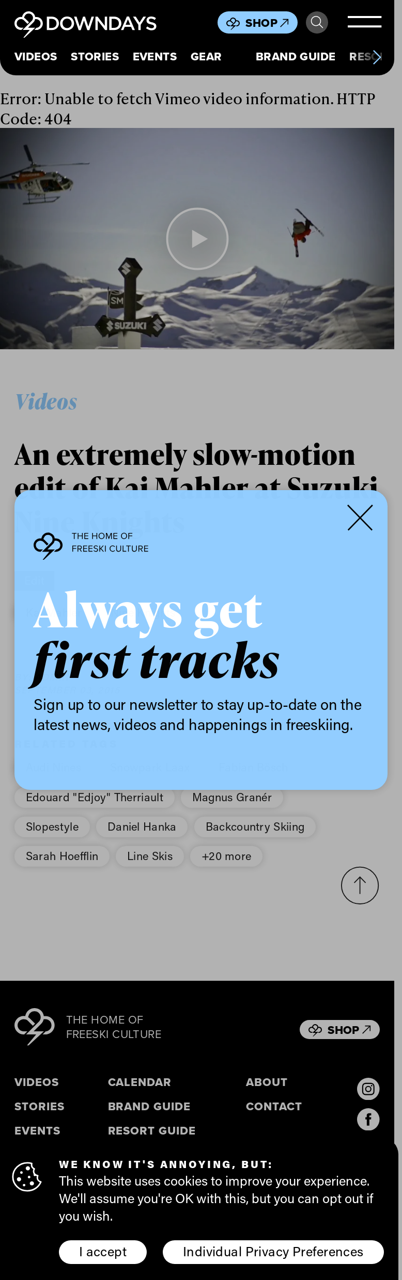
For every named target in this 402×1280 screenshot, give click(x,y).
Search (317, 22)
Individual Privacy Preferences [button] (273, 1252)
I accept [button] (103, 1252)
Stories (95, 56)
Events (155, 56)
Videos (35, 56)
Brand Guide (296, 56)
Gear (206, 56)
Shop (267, 22)
